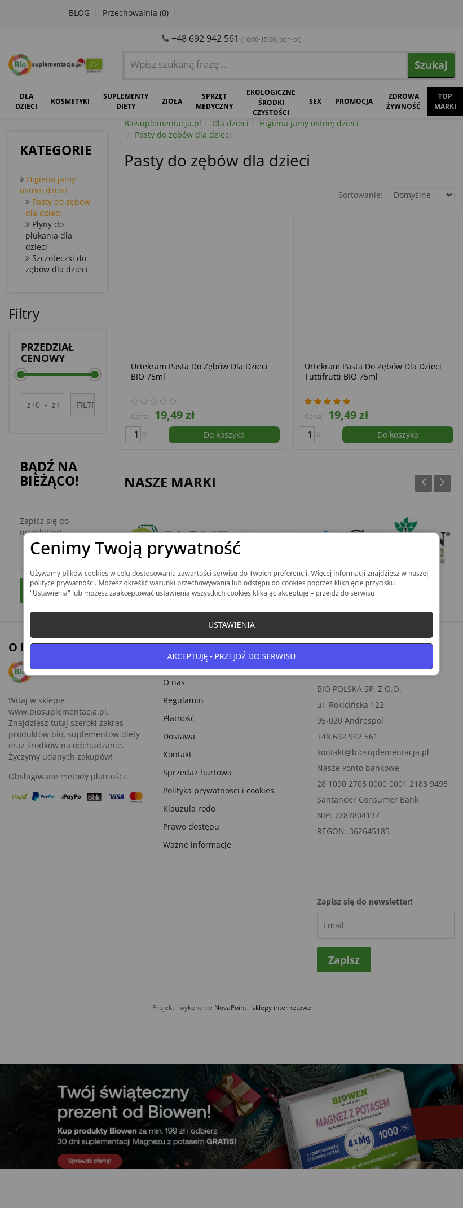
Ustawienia (231, 624)
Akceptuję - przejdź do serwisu (231, 656)
